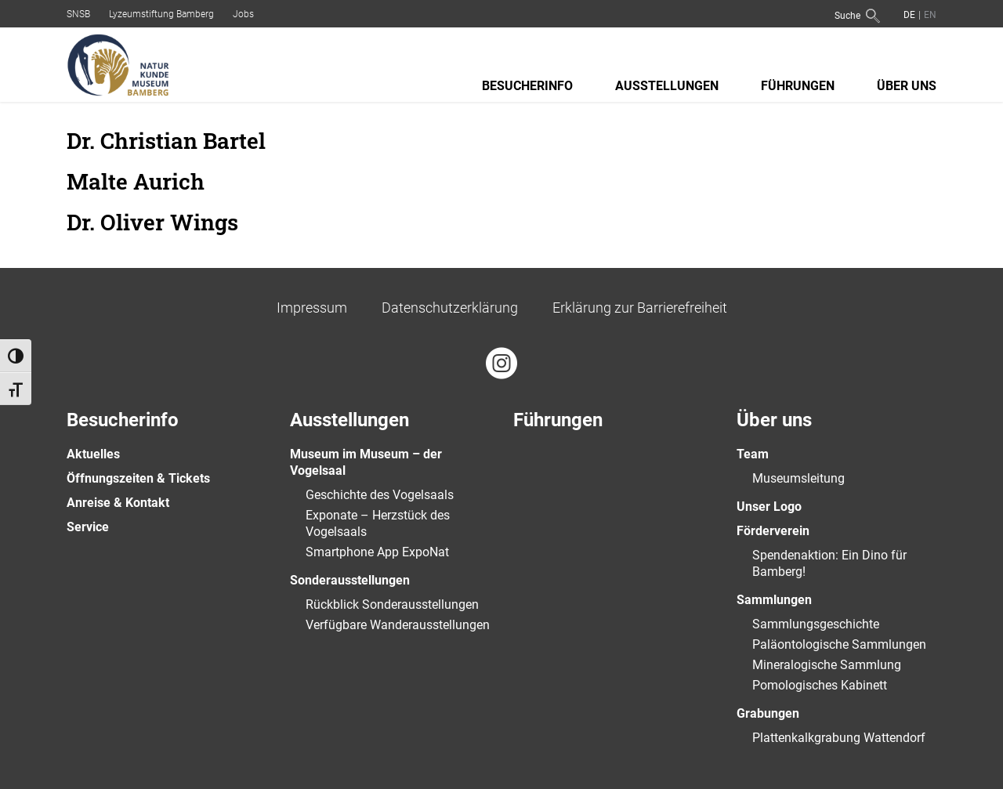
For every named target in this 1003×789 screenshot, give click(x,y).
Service (88, 526)
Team (753, 454)
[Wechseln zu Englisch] (928, 14)
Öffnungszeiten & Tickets (138, 478)
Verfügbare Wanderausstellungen (398, 624)
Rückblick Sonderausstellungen (392, 604)
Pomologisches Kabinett (819, 685)
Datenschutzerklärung (450, 307)
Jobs (243, 14)
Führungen (798, 85)
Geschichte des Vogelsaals (380, 494)
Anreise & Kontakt (118, 502)
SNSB (78, 14)
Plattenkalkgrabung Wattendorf (838, 737)
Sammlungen (774, 599)
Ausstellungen (667, 85)
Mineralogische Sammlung (826, 664)
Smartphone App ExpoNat (377, 552)
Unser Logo (769, 506)
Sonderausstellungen (350, 580)
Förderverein (773, 530)
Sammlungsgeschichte (815, 624)
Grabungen (768, 713)
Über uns (906, 85)
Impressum (312, 307)
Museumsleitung (798, 478)
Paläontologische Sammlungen (839, 644)
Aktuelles (93, 454)
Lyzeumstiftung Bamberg (161, 14)
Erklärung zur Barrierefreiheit (639, 307)
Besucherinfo (527, 85)
